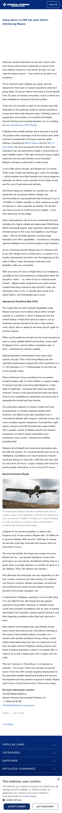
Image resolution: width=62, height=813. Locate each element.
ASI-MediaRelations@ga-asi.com (18, 705)
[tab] (31, 745)
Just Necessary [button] (45, 806)
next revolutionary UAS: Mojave (21, 125)
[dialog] (31, 794)
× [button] (58, 779)
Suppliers (10, 760)
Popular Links (13, 744)
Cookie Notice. (30, 796)
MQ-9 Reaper (32, 143)
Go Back (7, 724)
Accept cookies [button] (17, 806)
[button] (31, 800)
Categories (11, 752)
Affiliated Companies (18, 768)
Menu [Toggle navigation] (53, 4)
